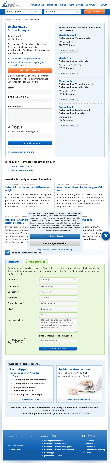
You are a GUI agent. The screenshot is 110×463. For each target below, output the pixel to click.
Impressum (43, 249)
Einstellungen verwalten (55, 243)
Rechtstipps (51, 4)
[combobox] (58, 279)
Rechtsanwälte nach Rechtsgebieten (59, 447)
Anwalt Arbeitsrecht (21, 166)
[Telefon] (30, 101)
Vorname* (13, 291)
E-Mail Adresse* (16, 303)
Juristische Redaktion (53, 456)
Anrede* (12, 279)
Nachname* (14, 286)
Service (79, 4)
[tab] (14, 261)
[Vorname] (58, 292)
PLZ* (10, 308)
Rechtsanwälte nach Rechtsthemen (59, 450)
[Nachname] (58, 286)
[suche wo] (60, 12)
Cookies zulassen (55, 236)
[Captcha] (30, 136)
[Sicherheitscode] (58, 341)
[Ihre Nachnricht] (58, 325)
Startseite (90, 440)
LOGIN (104, 4)
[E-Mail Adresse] (58, 303)
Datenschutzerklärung (61, 249)
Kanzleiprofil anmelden (54, 441)
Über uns (89, 453)
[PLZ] (58, 309)
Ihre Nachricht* (16, 320)
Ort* (10, 314)
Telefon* (12, 297)
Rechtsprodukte (66, 4)
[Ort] (58, 314)
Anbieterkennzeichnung (22, 152)
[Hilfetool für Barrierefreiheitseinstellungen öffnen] (106, 236)
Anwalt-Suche (37, 4)
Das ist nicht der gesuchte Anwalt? (27, 58)
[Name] (30, 92)
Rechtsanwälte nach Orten (55, 444)
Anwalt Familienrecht (22, 170)
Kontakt (89, 443)
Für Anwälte (91, 4)
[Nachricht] (30, 115)
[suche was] (21, 12)
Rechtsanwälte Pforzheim (76, 413)
